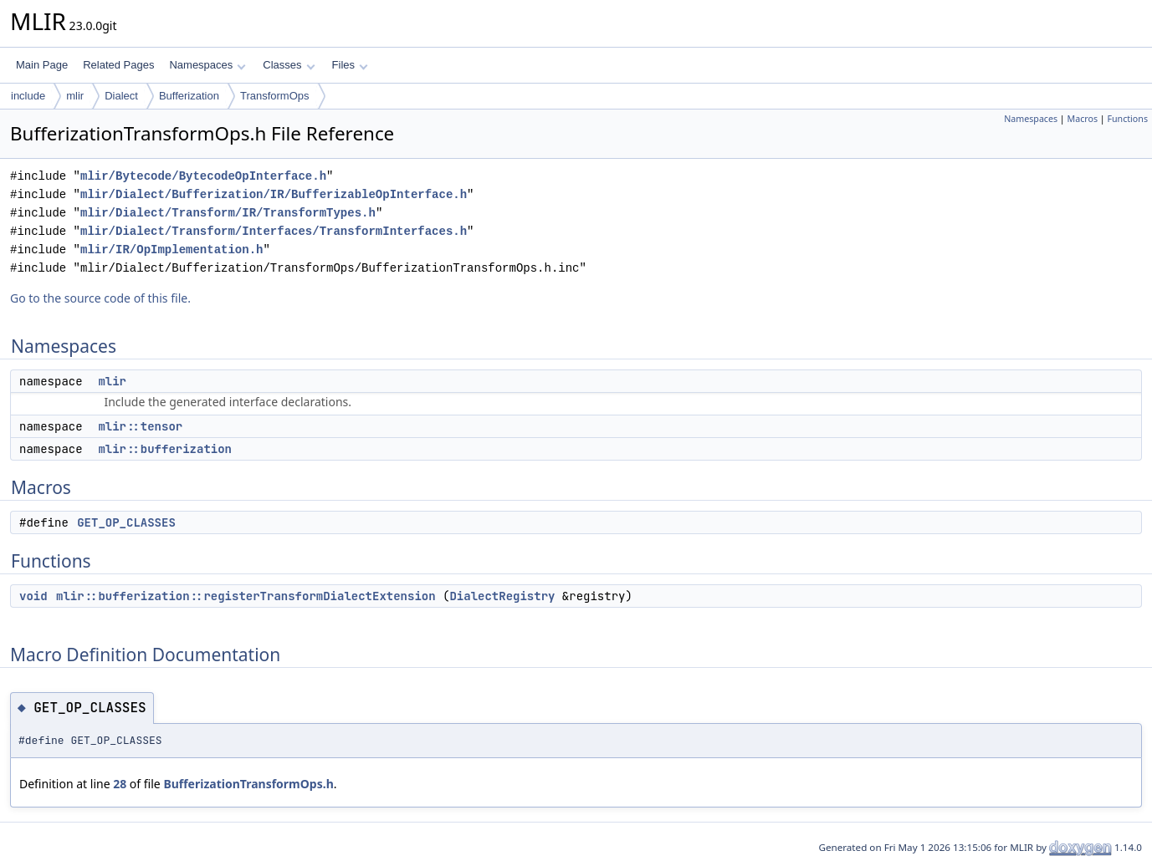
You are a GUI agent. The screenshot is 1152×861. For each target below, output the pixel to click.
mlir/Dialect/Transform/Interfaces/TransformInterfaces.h (273, 231)
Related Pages (118, 65)
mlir (75, 95)
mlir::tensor (140, 426)
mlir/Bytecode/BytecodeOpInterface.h (203, 176)
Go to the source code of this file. (100, 298)
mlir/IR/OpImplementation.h (171, 249)
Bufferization (189, 95)
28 (119, 784)
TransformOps (275, 95)
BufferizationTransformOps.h (248, 784)
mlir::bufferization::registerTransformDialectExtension (246, 596)
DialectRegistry (502, 596)
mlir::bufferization (165, 448)
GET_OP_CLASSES (126, 522)
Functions (1127, 119)
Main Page (42, 65)
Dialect (121, 95)
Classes (289, 65)
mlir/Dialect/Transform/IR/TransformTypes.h (228, 213)
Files (350, 65)
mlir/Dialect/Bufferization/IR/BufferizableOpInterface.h (273, 194)
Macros (1083, 119)
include (28, 95)
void (33, 596)
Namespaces (207, 65)
